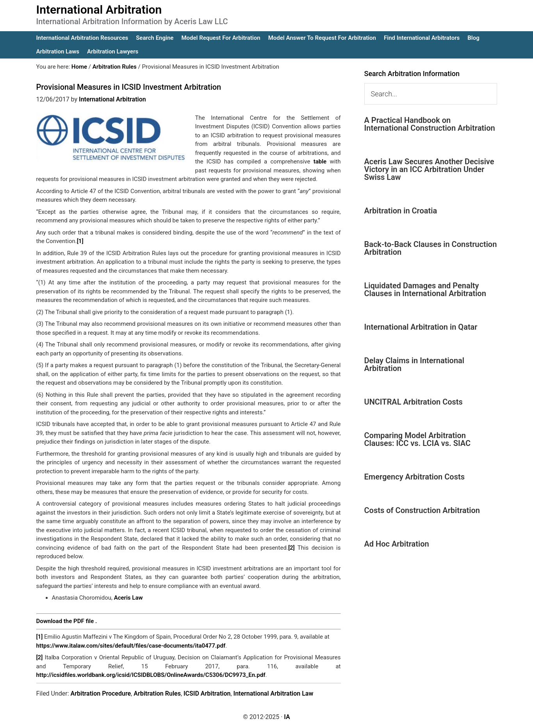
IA (287, 717)
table (320, 161)
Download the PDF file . (66, 621)
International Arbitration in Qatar (421, 327)
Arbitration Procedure (101, 693)
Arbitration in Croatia (400, 210)
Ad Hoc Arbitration (396, 544)
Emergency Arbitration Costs (414, 476)
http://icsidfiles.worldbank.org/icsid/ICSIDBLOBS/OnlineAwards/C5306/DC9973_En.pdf (151, 674)
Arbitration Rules (157, 693)
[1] (80, 241)
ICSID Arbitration (207, 693)
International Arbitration (99, 9)
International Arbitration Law (274, 693)
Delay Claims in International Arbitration (414, 364)
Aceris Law (128, 597)
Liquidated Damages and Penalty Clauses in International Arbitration (425, 289)
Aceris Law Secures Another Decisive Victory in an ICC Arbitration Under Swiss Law (429, 169)
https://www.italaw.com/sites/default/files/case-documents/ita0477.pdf (131, 645)
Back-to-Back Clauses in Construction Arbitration (430, 248)
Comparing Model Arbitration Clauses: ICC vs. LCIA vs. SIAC (417, 439)
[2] (291, 547)
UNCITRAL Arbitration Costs (413, 402)
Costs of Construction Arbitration (422, 510)
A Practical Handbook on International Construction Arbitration (429, 124)
